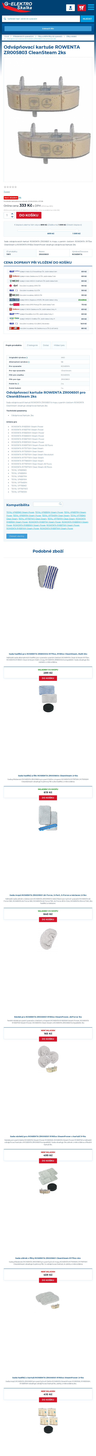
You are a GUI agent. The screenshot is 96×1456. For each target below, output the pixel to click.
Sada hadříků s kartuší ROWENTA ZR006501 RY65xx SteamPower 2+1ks (48, 1378)
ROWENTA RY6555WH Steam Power (29, 525)
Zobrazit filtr (48, 28)
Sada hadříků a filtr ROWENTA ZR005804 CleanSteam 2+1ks (48, 776)
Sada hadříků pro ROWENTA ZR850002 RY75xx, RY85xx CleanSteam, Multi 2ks (48, 654)
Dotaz (46, 345)
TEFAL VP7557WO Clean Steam (32, 519)
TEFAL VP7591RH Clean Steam (61, 519)
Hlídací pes (59, 345)
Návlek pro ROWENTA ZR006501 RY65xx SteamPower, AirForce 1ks (48, 1017)
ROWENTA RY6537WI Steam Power (45, 522)
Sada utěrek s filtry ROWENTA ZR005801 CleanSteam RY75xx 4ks (48, 1258)
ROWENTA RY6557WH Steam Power (62, 525)
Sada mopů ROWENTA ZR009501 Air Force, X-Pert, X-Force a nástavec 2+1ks (48, 895)
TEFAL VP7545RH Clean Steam (56, 515)
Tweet (7, 192)
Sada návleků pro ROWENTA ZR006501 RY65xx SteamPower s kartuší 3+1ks (48, 1136)
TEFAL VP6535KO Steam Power (20, 512)
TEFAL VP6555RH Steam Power (49, 512)
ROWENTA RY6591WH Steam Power (22, 528)
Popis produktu (14, 345)
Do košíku (28, 215)
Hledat (87, 19)
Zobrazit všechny (16, 536)
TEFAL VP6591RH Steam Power (27, 515)
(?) (20, 198)
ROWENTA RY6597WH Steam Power (56, 528)
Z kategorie (32, 345)
